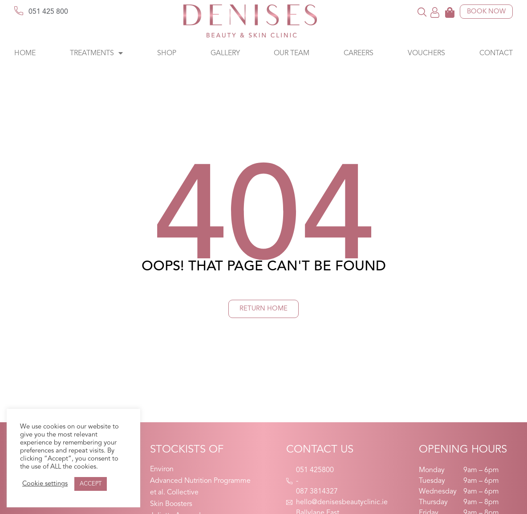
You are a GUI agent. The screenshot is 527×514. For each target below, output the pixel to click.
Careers (358, 53)
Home (25, 53)
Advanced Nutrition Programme (200, 481)
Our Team (291, 53)
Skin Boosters (171, 504)
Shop (166, 53)
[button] (422, 11)
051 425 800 (48, 12)
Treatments (96, 53)
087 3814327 (317, 491)
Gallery (225, 53)
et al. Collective (174, 492)
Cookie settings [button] (45, 484)
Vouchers (426, 53)
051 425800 (315, 470)
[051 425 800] (18, 10)
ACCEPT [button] (90, 484)
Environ (162, 469)
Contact (496, 53)
